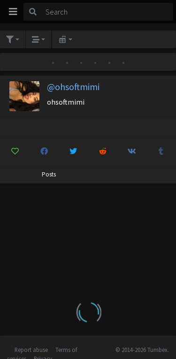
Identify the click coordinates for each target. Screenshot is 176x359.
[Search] (108, 12)
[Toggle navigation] (13, 12)
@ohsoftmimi (73, 86)
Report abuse (31, 349)
